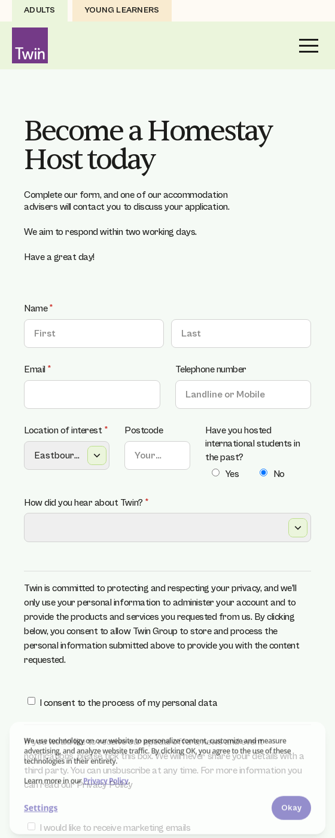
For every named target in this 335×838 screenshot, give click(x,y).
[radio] (216, 472)
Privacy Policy (105, 781)
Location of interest (66, 430)
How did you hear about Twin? (102, 502)
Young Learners (122, 10)
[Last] (241, 333)
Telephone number (210, 369)
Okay (291, 808)
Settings (40, 809)
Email (54, 369)
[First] (94, 333)
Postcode (143, 430)
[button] (308, 45)
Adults (40, 10)
